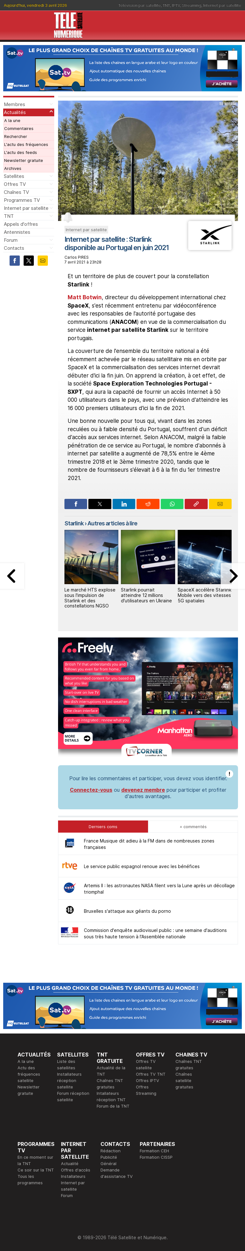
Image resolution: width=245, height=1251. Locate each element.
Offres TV (15, 184)
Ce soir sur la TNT (36, 1169)
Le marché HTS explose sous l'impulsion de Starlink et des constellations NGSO (89, 597)
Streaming (191, 5)
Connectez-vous (91, 790)
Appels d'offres (21, 224)
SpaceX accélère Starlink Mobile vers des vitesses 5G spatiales (204, 595)
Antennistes (17, 232)
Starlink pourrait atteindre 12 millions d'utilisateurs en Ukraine (146, 595)
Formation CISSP (156, 1157)
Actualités (15, 112)
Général (108, 1163)
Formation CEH (154, 1150)
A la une (12, 120)
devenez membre (143, 790)
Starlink (74, 523)
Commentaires (18, 128)
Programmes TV (22, 200)
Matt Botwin (85, 297)
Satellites (14, 176)
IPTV (176, 5)
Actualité (69, 1163)
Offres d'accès (75, 1169)
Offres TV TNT (151, 1074)
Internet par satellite (222, 5)
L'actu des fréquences (26, 144)
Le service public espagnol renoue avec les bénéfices (142, 866)
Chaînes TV (16, 192)
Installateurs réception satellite (69, 1080)
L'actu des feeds (20, 152)
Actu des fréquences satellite (29, 1074)
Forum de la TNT (113, 1106)
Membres (14, 104)
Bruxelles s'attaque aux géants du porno (127, 911)
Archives (12, 168)
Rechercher (15, 136)
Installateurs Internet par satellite (73, 1183)
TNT (166, 5)
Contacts (14, 248)
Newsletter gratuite (23, 160)
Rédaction (110, 1150)
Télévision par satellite (139, 5)
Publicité (108, 1157)
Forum (11, 240)
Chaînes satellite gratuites (184, 1080)
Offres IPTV (147, 1080)
